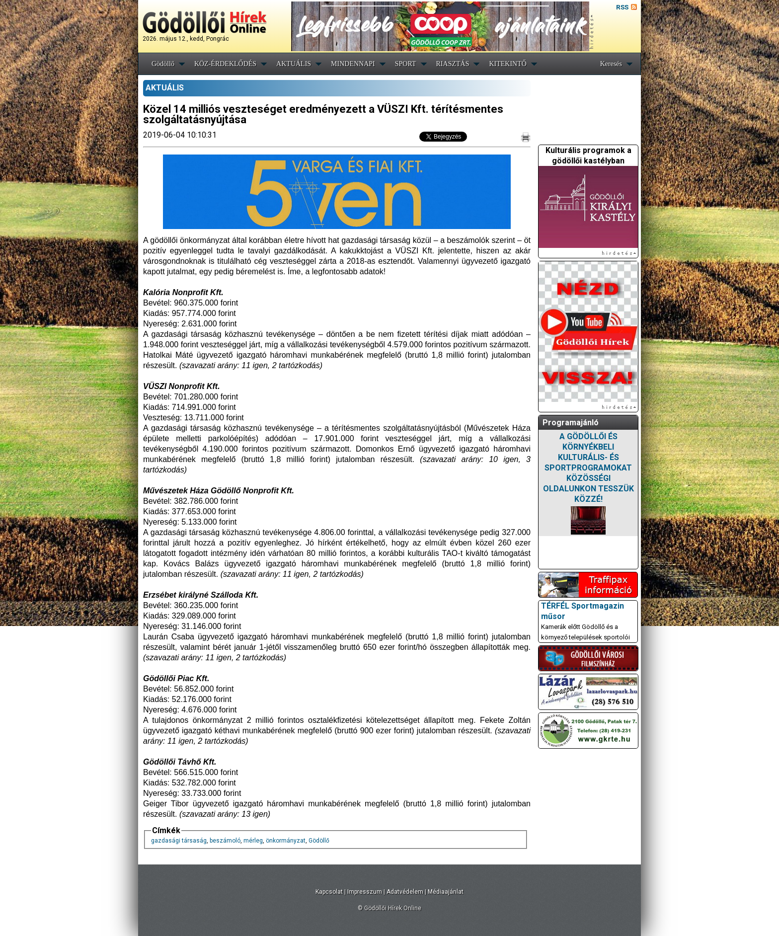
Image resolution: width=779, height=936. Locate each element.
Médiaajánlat (446, 891)
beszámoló (225, 840)
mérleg (253, 840)
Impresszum (364, 891)
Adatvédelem (405, 891)
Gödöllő (163, 64)
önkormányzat (286, 840)
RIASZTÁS (452, 64)
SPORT (405, 64)
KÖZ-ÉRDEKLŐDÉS (225, 64)
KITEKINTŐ (507, 64)
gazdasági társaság (179, 840)
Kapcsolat (329, 891)
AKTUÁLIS (293, 64)
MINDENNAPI (353, 64)
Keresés (611, 64)
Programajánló (571, 422)
